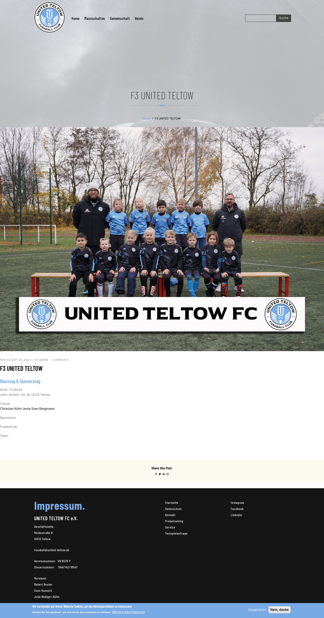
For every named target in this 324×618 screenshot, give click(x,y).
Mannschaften (94, 18)
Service (170, 527)
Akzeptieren (257, 610)
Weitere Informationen (128, 612)
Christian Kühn (11, 408)
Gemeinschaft (120, 18)
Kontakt (170, 515)
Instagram (237, 502)
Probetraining (174, 521)
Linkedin (236, 515)
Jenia (26, 408)
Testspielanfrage (176, 533)
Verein (139, 18)
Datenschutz (173, 509)
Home (75, 18)
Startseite (171, 502)
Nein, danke (279, 609)
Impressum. (59, 505)
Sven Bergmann (43, 408)
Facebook (237, 509)
